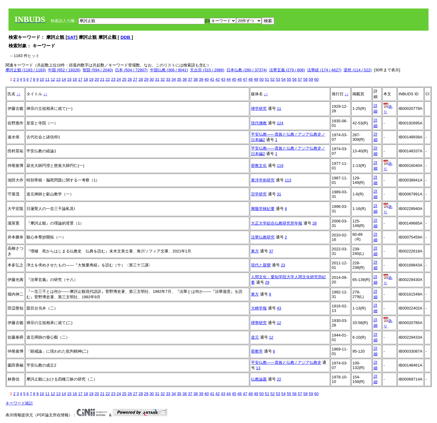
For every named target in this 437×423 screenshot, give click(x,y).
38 (195, 79)
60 (316, 79)
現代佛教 (259, 123)
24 (119, 79)
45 (234, 79)
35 (179, 79)
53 (278, 79)
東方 (255, 251)
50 (261, 79)
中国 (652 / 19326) (64, 70)
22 (108, 79)
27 (135, 79)
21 (102, 79)
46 (239, 79)
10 (42, 79)
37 (190, 79)
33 (168, 79)
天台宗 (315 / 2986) (207, 70)
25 (124, 79)
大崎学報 (259, 308)
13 (58, 79)
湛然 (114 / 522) (358, 70)
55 (289, 79)
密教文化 (259, 165)
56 (294, 79)
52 (272, 79)
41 (212, 79)
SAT (71, 37)
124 (280, 123)
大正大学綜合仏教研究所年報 (276, 223)
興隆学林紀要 (263, 208)
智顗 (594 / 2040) (98, 70)
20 (97, 79)
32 (163, 79)
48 (250, 79)
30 (152, 79)
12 (53, 79)
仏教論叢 (259, 379)
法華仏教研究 (263, 237)
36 (184, 79)
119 (280, 165)
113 (288, 180)
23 (113, 79)
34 (173, 79)
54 (283, 79)
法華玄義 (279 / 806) (287, 70)
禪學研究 (259, 322)
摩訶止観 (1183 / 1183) (25, 70)
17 (80, 79)
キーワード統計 (19, 403)
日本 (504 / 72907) (131, 70)
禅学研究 (259, 108)
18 (85, 79)
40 (207, 79)
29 (146, 79)
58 (305, 79)
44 (228, 79)
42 (217, 79)
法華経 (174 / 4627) (324, 70)
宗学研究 (259, 194)
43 (223, 79)
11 (47, 79)
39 (201, 79)
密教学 (257, 351)
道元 (255, 337)
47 (245, 79)
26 (129, 79)
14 (64, 79)
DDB (126, 37)
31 (157, 79)
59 (311, 79)
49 (256, 79)
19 (91, 79)
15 (69, 79)
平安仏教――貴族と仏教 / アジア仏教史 (286, 362)
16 (75, 79)
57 (300, 79)
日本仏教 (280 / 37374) (246, 70)
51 (267, 79)
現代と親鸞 (261, 265)
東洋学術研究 (263, 180)
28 (140, 79)
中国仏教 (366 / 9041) (169, 70)
